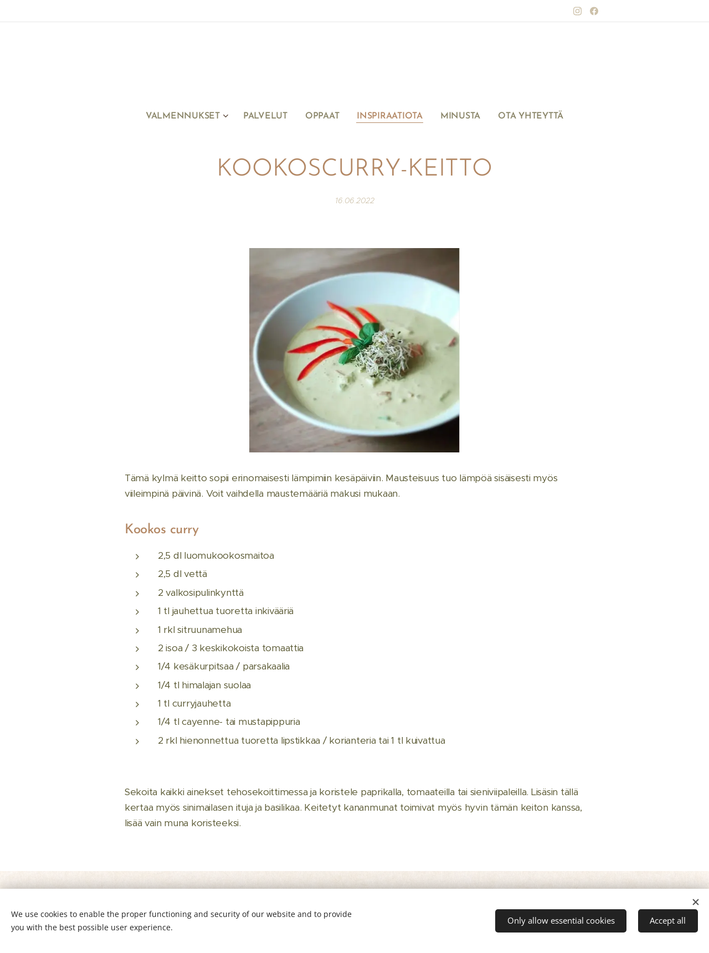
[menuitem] (194, 116)
